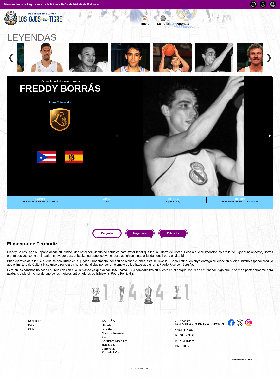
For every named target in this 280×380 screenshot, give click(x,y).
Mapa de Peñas (111, 352)
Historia (106, 325)
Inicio (145, 20)
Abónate (183, 20)
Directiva (107, 329)
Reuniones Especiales (114, 340)
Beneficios (184, 340)
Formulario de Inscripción (199, 324)
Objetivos (184, 329)
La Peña (163, 20)
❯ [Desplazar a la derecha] (269, 57)
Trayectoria (140, 233)
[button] (269, 136)
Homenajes (108, 344)
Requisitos (184, 335)
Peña (31, 325)
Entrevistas (108, 348)
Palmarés (173, 233)
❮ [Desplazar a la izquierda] (11, 57)
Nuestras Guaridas (113, 333)
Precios (182, 346)
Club (31, 329)
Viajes (105, 336)
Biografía (107, 233)
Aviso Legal (246, 359)
